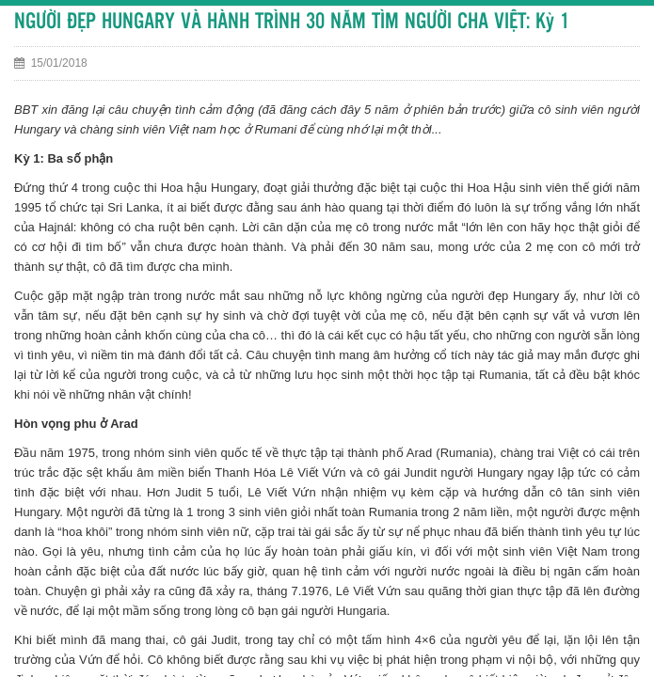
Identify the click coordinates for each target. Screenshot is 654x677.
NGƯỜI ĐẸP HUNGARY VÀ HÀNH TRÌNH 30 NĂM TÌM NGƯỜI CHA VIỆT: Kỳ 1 (291, 22)
